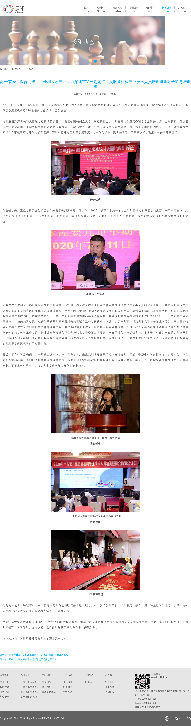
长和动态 (166, 9)
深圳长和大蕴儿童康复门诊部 (30, 691)
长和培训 (150, 9)
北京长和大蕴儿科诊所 (30, 682)
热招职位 (109, 691)
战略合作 (4, 696)
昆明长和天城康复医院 (30, 696)
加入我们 (182, 9)
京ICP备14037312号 (53, 718)
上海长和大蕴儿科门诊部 (30, 687)
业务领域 (4, 691)
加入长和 (109, 682)
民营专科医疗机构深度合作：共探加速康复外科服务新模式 (38, 654)
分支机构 (117, 9)
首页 (86, 9)
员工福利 (109, 687)
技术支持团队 (49, 691)
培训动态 (67, 691)
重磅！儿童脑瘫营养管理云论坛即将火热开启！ (33, 659)
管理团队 (133, 9)
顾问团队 (46, 687)
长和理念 (4, 687)
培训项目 (67, 687)
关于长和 (101, 9)
